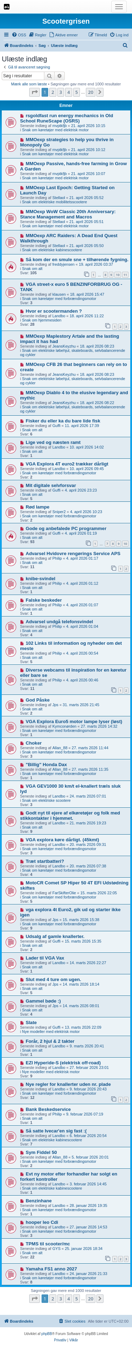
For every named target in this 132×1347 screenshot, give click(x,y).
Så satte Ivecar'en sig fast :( (56, 1130)
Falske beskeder (44, 600)
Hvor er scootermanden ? (54, 311)
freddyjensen (63, 264)
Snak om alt (32, 268)
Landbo (58, 316)
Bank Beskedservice (48, 1109)
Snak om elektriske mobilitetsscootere (54, 202)
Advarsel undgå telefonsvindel (59, 621)
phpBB (47, 1334)
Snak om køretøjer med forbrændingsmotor (59, 298)
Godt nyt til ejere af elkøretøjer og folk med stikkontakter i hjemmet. (70, 815)
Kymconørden (64, 726)
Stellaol (58, 198)
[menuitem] (19, 35)
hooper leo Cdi (42, 1222)
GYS (56, 1248)
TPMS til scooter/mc (48, 1243)
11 (125, 274)
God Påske (38, 700)
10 (117, 274)
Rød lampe (37, 507)
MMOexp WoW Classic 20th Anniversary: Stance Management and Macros (68, 214)
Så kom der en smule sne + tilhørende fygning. (77, 259)
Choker (34, 743)
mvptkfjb (59, 126)
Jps (55, 705)
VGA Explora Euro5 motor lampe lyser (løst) (74, 721)
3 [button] (60, 92)
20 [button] (90, 92)
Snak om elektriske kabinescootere (52, 250)
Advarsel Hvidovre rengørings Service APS (73, 553)
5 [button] (76, 92)
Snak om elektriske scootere (46, 800)
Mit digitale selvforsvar (51, 485)
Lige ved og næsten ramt (53, 442)
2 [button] (52, 92)
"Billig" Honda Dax (46, 764)
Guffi (56, 425)
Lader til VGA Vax (45, 958)
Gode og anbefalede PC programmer (66, 528)
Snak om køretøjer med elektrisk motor (55, 130)
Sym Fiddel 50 (41, 1152)
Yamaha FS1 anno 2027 (51, 1268)
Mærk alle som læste (29, 84)
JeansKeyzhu (64, 346)
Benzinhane (39, 1200)
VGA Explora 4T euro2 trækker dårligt (67, 464)
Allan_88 (60, 748)
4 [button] (68, 92)
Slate (31, 1022)
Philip (57, 558)
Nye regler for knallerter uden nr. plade (68, 1084)
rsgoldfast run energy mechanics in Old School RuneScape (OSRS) (66, 118)
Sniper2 (59, 512)
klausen (59, 294)
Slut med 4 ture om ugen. (53, 979)
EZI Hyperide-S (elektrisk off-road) (63, 1062)
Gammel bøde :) (43, 1001)
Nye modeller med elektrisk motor (51, 1031)
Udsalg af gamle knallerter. (55, 936)
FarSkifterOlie (64, 893)
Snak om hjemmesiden (42, 320)
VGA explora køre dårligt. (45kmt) (62, 839)
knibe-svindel (40, 578)
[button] (34, 92)
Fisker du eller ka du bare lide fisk (63, 420)
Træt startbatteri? (45, 861)
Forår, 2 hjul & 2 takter (50, 1041)
